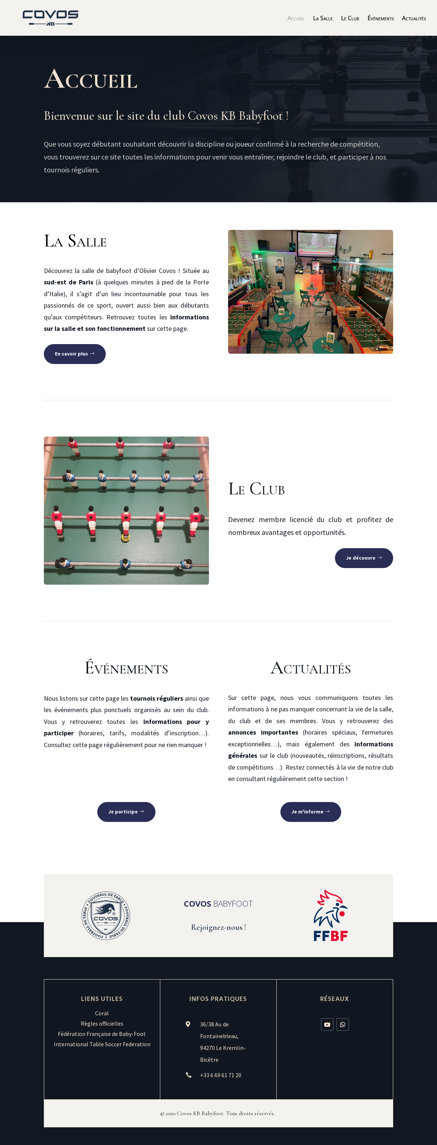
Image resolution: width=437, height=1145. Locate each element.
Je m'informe (307, 811)
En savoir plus (71, 353)
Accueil (296, 18)
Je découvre (360, 557)
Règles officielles (102, 1023)
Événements (380, 18)
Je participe (123, 811)
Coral (102, 1013)
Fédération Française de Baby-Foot (102, 1033)
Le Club (350, 18)
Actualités (414, 18)
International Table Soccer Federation (102, 1044)
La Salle (323, 18)
